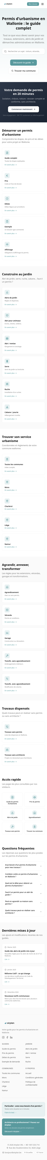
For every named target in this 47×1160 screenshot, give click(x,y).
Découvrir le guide (23, 62)
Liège (4, 1086)
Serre (28, 1057)
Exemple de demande (11, 1061)
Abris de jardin (31, 1049)
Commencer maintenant (23, 109)
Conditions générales (34, 1077)
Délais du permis (9, 1057)
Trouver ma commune (23, 70)
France (39, 1152)
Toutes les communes (11, 1073)
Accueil (28, 1073)
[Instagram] (3, 1037)
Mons (4, 1077)
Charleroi (6, 1082)
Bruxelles (28, 1152)
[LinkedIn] (11, 1037)
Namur (5, 1090)
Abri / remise (31, 1053)
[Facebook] (7, 1037)
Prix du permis (8, 1053)
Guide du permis (9, 1049)
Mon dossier (33, 4)
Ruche (28, 1061)
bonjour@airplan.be (11, 1152)
